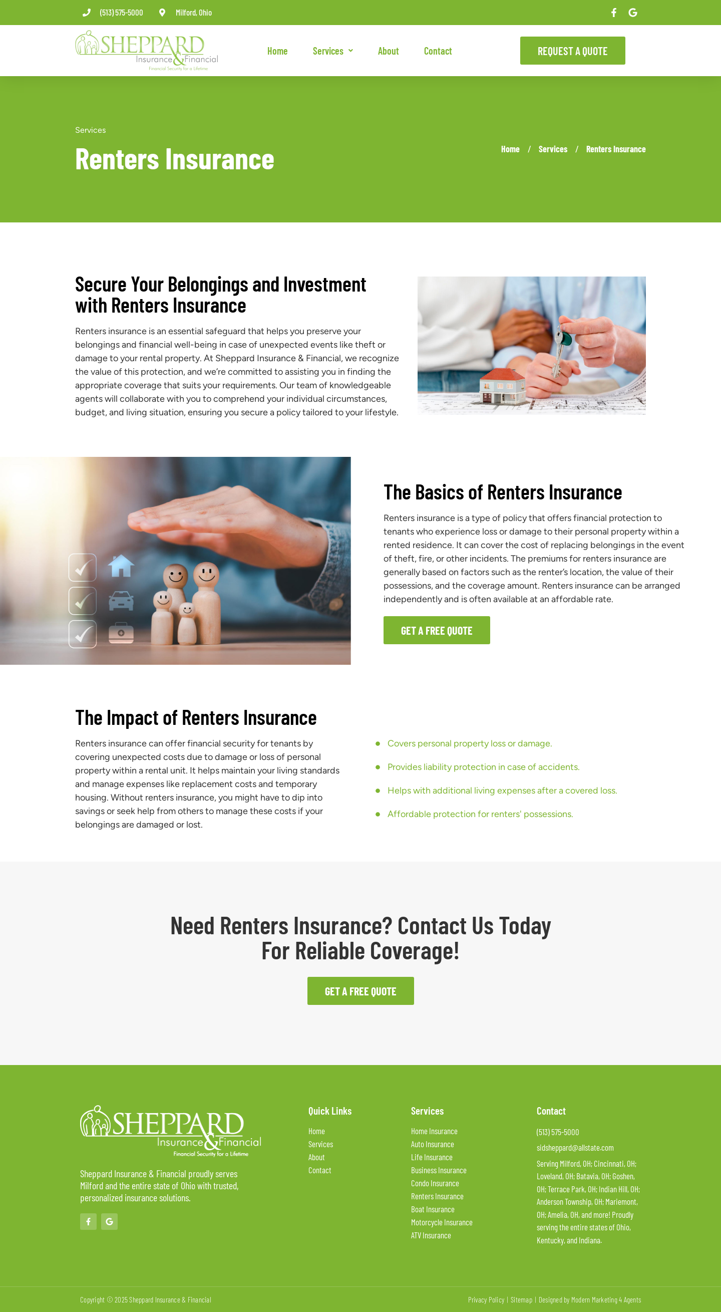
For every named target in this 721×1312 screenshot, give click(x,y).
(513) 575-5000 (121, 12)
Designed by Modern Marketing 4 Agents (590, 1299)
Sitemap (521, 1299)
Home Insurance (434, 1131)
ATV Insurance (431, 1235)
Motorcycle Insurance (442, 1222)
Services (333, 51)
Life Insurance (432, 1157)
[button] (332, 50)
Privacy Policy (486, 1299)
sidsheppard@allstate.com (575, 1147)
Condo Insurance (435, 1183)
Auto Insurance (432, 1144)
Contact (438, 51)
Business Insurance (439, 1170)
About (388, 51)
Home (277, 51)
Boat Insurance (433, 1209)
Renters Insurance (616, 148)
